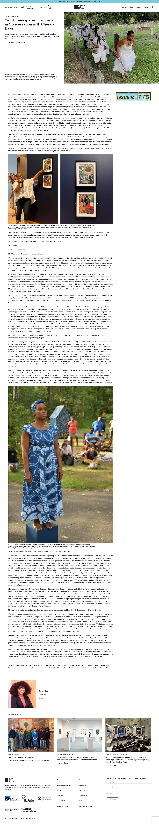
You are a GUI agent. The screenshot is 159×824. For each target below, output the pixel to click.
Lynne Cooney (64, 763)
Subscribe (8, 7)
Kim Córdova (112, 765)
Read (22, 7)
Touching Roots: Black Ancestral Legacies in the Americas (76, 120)
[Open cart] (151, 7)
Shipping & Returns (85, 806)
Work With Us (61, 801)
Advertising (83, 795)
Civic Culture (110, 754)
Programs (42, 7)
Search (124, 7)
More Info (41, 698)
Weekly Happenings (63, 785)
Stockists (60, 795)
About (131, 7)
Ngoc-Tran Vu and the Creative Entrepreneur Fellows (29, 761)
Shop (16, 7)
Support (138, 7)
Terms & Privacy (62, 806)
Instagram (82, 801)
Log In (146, 7)
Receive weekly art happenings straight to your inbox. (126, 778)
